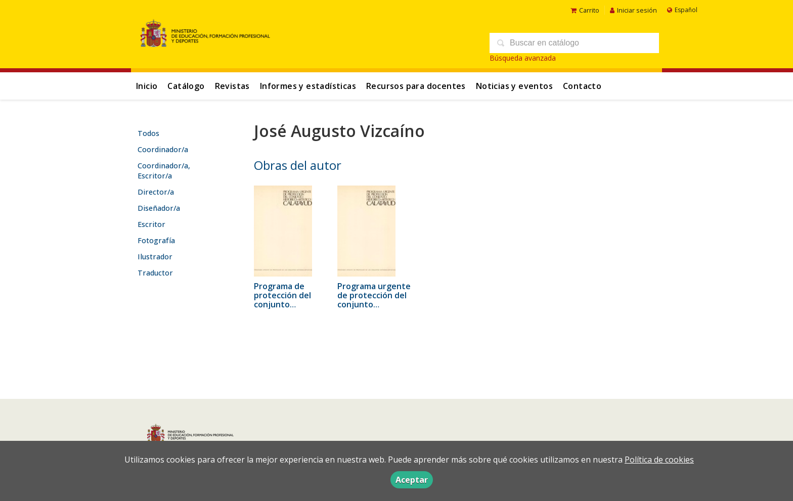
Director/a (156, 192)
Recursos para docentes (416, 86)
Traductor (155, 273)
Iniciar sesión (633, 10)
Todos (148, 133)
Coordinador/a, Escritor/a (164, 170)
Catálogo (185, 86)
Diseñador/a (159, 208)
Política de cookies (659, 459)
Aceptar (411, 479)
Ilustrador (155, 256)
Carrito (584, 10)
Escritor (151, 224)
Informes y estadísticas (308, 86)
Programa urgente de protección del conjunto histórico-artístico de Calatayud (374, 304)
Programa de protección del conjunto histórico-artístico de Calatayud (289, 304)
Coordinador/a (163, 149)
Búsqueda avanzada (523, 58)
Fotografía (156, 240)
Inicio (146, 86)
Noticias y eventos (514, 86)
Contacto (582, 86)
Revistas (232, 86)
